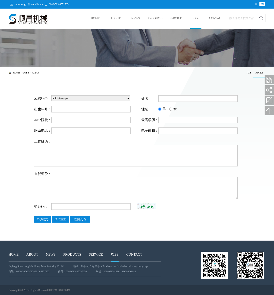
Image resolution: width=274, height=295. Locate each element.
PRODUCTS (155, 18)
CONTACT (216, 18)
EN (262, 4)
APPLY (36, 72)
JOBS (196, 18)
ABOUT (115, 18)
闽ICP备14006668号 (59, 290)
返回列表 (80, 219)
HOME (95, 18)
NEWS (135, 18)
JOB (249, 72)
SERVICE (176, 18)
